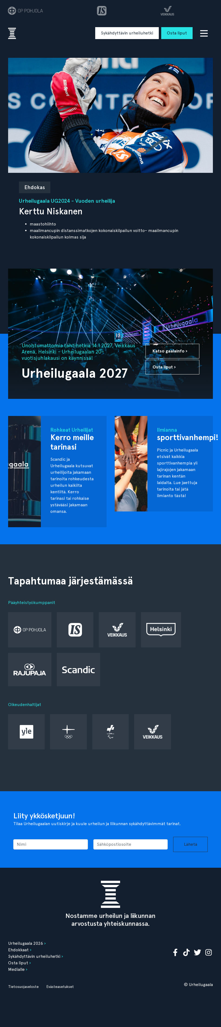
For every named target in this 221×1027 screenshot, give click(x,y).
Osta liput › (164, 367)
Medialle (16, 969)
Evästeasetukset (60, 986)
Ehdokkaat (18, 949)
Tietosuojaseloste (23, 986)
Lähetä (190, 844)
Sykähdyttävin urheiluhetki (127, 33)
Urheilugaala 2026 (25, 943)
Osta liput (177, 33)
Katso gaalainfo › (170, 351)
